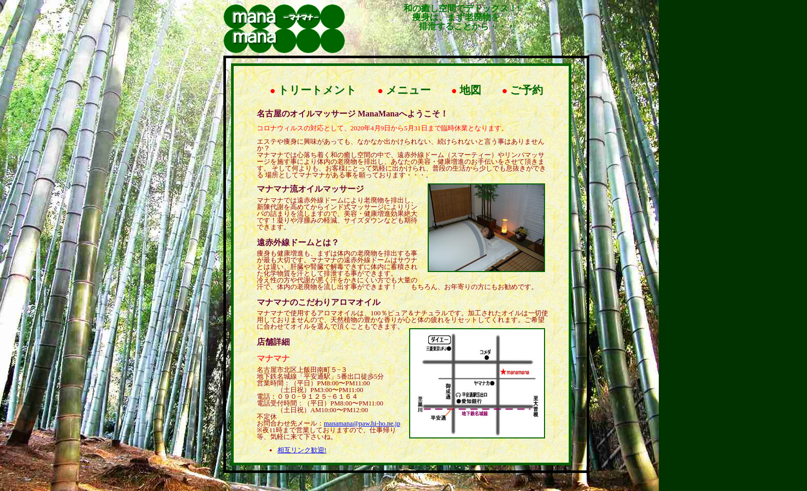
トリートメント (313, 90)
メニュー (403, 90)
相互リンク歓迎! (301, 450)
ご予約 (522, 90)
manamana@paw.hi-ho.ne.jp (362, 423)
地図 (466, 90)
